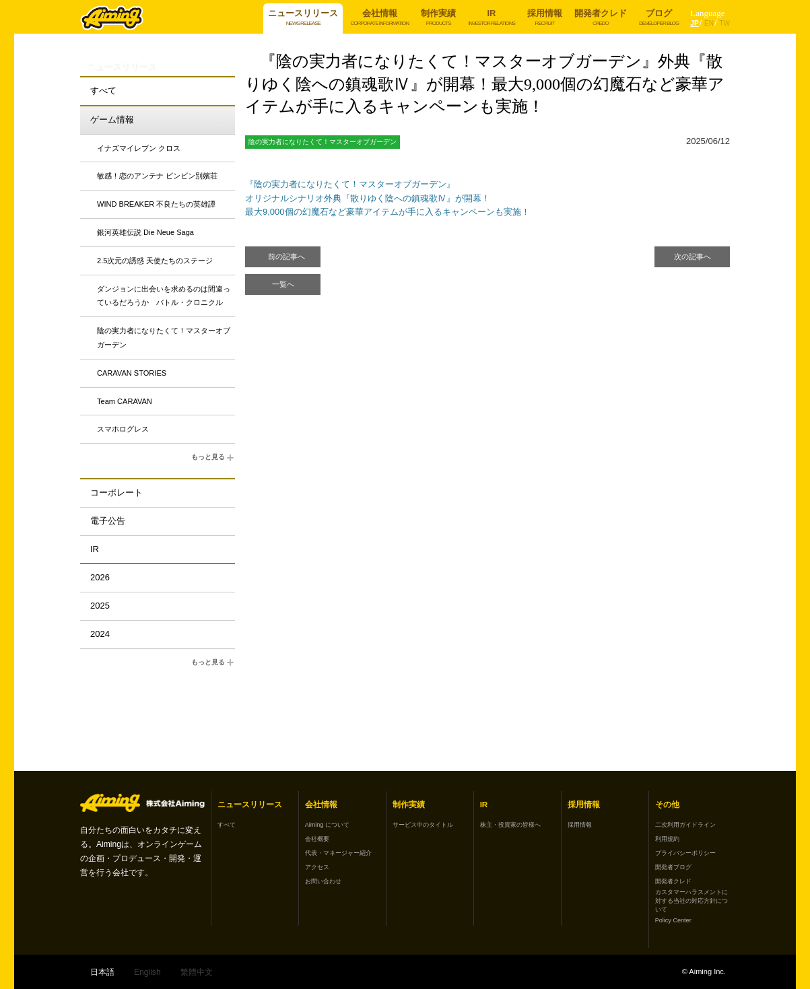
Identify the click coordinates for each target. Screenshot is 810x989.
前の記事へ (286, 256)
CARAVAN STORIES (131, 373)
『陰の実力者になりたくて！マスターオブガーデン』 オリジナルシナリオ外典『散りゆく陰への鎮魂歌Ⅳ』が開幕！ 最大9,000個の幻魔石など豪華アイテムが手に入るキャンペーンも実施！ (387, 198)
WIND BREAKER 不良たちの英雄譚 (156, 204)
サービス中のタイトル (423, 824)
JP (694, 23)
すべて (103, 91)
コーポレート (116, 492)
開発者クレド (673, 881)
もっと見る (213, 458)
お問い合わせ (323, 881)
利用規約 (667, 838)
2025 (100, 606)
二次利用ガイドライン (685, 824)
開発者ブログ (673, 867)
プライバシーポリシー (685, 853)
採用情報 (580, 824)
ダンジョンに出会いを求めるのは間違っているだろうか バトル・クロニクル (163, 296)
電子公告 (107, 521)
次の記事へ (692, 256)
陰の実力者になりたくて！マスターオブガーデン (163, 338)
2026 (100, 577)
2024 (100, 634)
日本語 (102, 972)
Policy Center (673, 920)
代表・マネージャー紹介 (338, 853)
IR (94, 549)
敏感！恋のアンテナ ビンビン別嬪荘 (157, 176)
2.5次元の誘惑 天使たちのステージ (155, 261)
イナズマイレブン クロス (138, 148)
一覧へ (283, 284)
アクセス (317, 867)
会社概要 (317, 838)
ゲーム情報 (112, 119)
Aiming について (327, 824)
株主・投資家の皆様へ (510, 824)
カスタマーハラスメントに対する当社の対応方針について (691, 900)
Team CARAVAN (124, 401)
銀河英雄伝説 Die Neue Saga (145, 232)
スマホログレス (123, 429)
